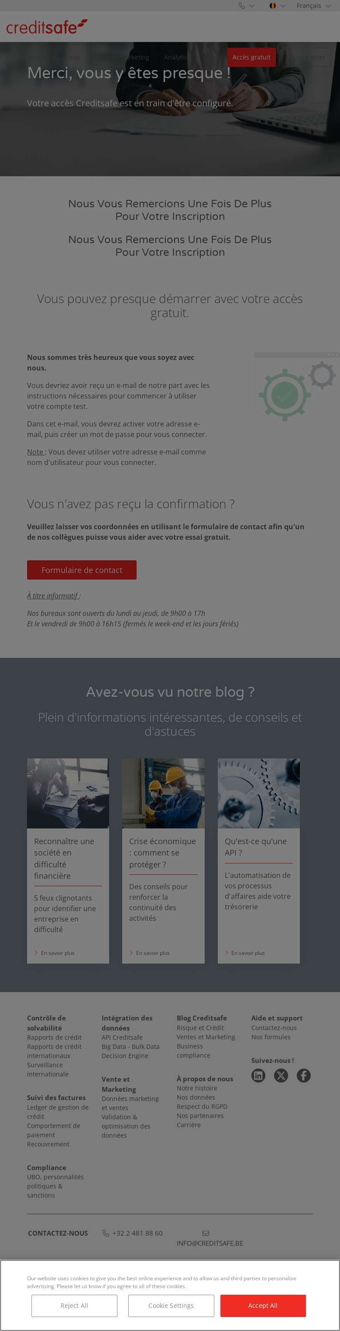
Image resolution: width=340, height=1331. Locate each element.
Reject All (74, 1305)
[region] (170, 1295)
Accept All (263, 1305)
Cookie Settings (171, 1305)
